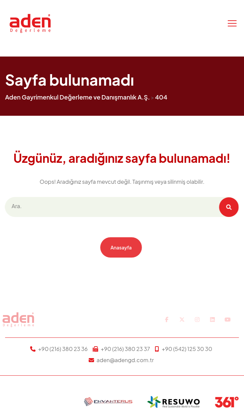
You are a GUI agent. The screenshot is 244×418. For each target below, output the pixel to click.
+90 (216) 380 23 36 (63, 348)
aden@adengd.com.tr (125, 360)
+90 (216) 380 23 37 (125, 348)
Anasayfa (120, 247)
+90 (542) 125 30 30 (187, 348)
